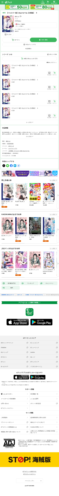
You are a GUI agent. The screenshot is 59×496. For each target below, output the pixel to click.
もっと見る (52, 180)
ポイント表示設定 (35, 403)
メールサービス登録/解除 (8, 398)
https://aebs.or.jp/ (23, 446)
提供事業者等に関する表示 (38, 417)
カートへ (17, 40)
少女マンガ (11, 146)
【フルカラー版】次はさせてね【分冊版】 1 (24, 65)
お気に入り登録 (53, 54)
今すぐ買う (44, 40)
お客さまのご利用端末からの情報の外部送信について (42, 431)
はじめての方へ (7, 394)
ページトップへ (29, 480)
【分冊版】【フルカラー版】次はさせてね (18, 151)
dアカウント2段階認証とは (9, 427)
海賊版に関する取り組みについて (10, 432)
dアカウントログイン (7, 408)
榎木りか (17, 16)
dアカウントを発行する (29, 471)
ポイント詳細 (19, 26)
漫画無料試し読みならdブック (7, 294)
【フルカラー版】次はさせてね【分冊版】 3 (24, 94)
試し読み (9, 34)
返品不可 (17, 31)
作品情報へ (28, 48)
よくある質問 (34, 398)
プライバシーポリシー (7, 422)
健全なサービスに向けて (37, 422)
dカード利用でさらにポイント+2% (22, 29)
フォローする (20, 16)
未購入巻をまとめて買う (31, 58)
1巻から (48, 62)
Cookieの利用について (37, 427)
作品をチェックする (31, 44)
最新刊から (54, 62)
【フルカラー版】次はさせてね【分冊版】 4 (24, 108)
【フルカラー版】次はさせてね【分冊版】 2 (24, 79)
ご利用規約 (4, 417)
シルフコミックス (12, 148)
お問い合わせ (5, 403)
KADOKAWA (10, 143)
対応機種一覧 (34, 394)
